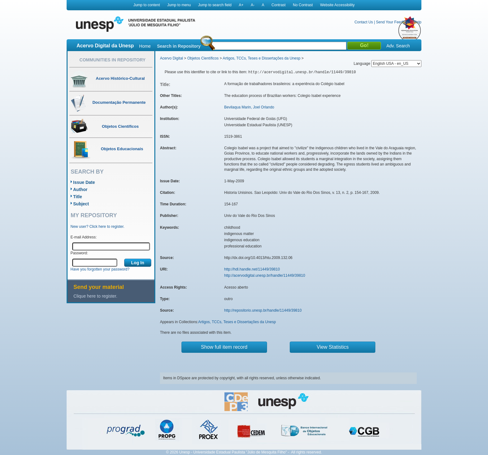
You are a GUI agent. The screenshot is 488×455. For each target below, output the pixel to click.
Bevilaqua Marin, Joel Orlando (249, 107)
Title (77, 196)
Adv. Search (398, 45)
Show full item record (224, 347)
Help (417, 22)
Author (80, 189)
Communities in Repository (112, 59)
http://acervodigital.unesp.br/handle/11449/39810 (264, 275)
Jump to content (146, 5)
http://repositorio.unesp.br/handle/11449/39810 (263, 310)
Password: (79, 253)
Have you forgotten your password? (100, 269)
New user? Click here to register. (97, 226)
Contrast (278, 5)
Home (145, 46)
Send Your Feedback (393, 22)
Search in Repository (178, 46)
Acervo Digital (171, 58)
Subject (81, 203)
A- (253, 5)
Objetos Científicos (203, 58)
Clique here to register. (95, 296)
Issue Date (84, 182)
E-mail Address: (84, 237)
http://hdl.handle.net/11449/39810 (252, 269)
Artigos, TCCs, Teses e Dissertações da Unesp (261, 58)
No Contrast (303, 5)
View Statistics (333, 347)
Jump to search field (215, 5)
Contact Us (363, 22)
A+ (241, 5)
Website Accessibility (337, 5)
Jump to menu (179, 5)
